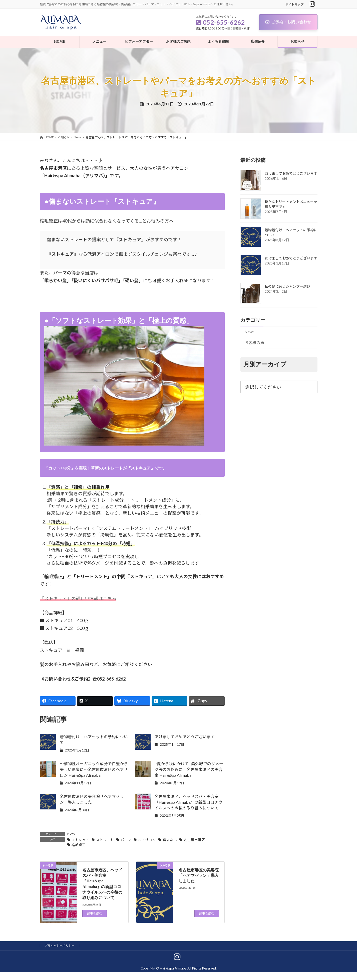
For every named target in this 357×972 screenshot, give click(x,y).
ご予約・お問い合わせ (288, 21)
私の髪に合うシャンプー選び (287, 286)
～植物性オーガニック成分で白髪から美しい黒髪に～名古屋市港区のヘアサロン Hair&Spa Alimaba (94, 769)
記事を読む (94, 913)
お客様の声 (254, 342)
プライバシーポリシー (60, 946)
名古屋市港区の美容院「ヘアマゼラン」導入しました (199, 875)
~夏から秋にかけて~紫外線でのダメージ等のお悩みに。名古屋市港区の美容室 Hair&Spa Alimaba (189, 769)
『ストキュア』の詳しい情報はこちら (78, 598)
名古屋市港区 (194, 840)
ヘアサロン (147, 840)
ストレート (105, 840)
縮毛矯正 (79, 845)
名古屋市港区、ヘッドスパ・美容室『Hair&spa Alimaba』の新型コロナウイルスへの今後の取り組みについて (188, 802)
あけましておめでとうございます (185, 736)
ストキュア (80, 840)
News (71, 833)
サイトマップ (294, 4)
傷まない (170, 840)
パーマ (126, 840)
